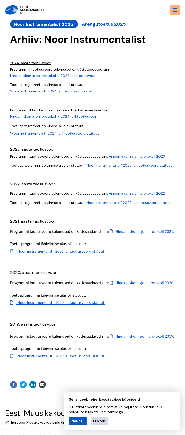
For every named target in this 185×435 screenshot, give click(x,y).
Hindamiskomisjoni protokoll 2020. (144, 282)
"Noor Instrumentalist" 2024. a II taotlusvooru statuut (54, 132)
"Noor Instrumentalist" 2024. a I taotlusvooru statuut (54, 91)
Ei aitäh (99, 421)
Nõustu (78, 421)
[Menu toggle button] (175, 10)
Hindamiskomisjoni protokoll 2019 (144, 335)
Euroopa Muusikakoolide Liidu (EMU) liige (44, 422)
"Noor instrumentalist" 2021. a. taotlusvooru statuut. (60, 251)
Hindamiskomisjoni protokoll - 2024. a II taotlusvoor (53, 116)
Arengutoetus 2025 (103, 24)
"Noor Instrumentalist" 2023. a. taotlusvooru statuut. (129, 165)
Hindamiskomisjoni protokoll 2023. (137, 156)
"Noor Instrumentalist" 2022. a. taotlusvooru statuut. (129, 202)
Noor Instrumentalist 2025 (43, 24)
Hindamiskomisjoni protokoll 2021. (144, 231)
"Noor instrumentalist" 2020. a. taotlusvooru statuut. (60, 302)
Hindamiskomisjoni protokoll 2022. (137, 193)
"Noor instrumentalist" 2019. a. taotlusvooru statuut (60, 355)
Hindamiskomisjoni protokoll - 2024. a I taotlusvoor (53, 75)
